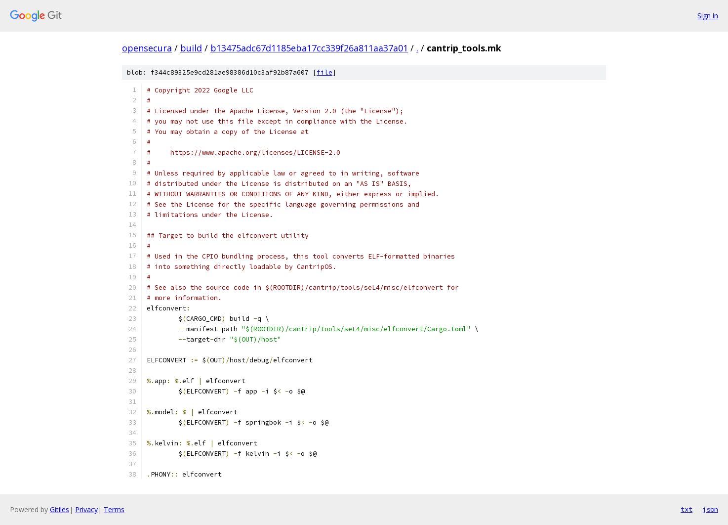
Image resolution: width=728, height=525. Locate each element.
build (191, 48)
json (710, 509)
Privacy (86, 509)
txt (686, 509)
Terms (114, 509)
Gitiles (59, 509)
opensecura (147, 48)
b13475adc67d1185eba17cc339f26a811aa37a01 (309, 48)
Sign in (707, 15)
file (324, 72)
